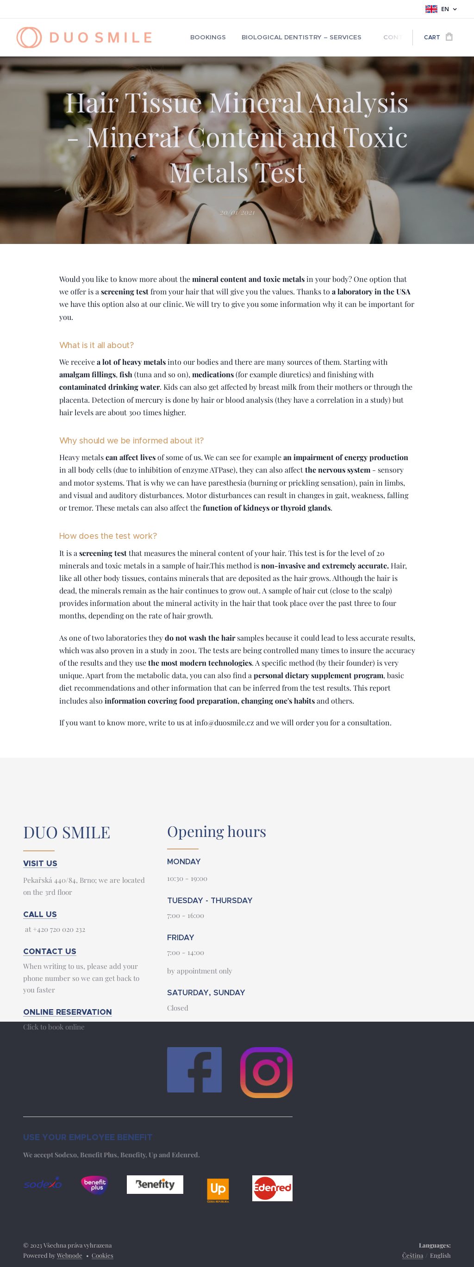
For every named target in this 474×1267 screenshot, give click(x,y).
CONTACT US (49, 951)
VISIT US (40, 863)
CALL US (40, 914)
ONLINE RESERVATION (67, 1012)
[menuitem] (205, 37)
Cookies (102, 1255)
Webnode (69, 1255)
